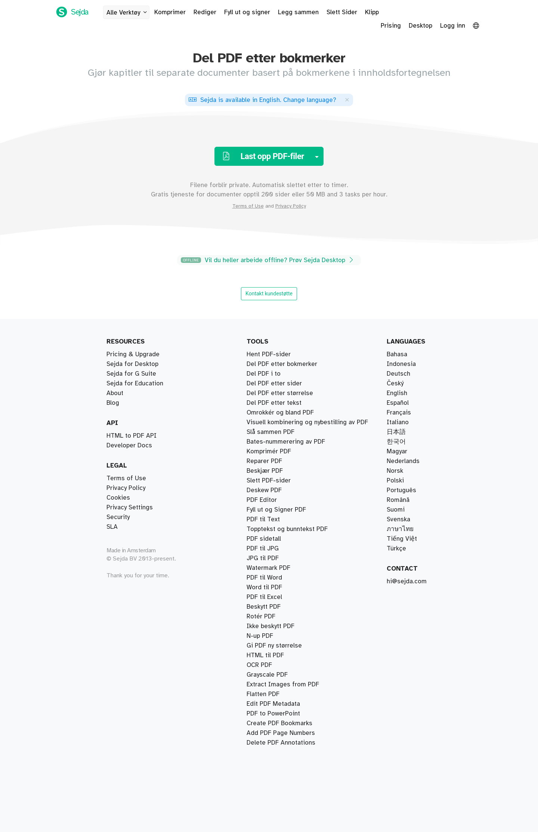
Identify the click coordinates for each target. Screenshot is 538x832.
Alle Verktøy (127, 12)
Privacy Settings (129, 507)
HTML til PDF (265, 655)
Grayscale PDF (267, 674)
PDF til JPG (263, 548)
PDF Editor (262, 500)
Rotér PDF (261, 616)
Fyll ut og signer (247, 12)
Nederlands (403, 461)
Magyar (397, 451)
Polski (395, 480)
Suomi (396, 509)
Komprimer (170, 12)
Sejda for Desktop (132, 364)
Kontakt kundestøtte (269, 294)
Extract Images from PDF (283, 684)
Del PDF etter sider (274, 383)
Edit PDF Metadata (273, 704)
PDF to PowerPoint (273, 713)
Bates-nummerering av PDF (286, 441)
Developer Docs (129, 445)
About (114, 393)
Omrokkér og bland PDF (280, 412)
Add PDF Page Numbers (281, 733)
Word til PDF (264, 587)
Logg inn (452, 25)
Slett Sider (342, 12)
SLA (112, 527)
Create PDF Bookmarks (279, 723)
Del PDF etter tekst (274, 403)
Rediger (205, 12)
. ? (262, 100)
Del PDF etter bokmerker (282, 364)
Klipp (372, 12)
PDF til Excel (264, 597)
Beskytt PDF (264, 606)
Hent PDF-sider (269, 354)
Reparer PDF (264, 461)
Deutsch (398, 373)
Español (398, 403)
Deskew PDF (264, 490)
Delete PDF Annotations (281, 742)
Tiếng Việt (402, 538)
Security (118, 517)
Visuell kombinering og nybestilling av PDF (307, 422)
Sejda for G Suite (131, 373)
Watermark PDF (268, 568)
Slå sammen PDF (270, 432)
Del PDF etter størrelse (280, 393)
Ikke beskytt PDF (270, 626)
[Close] (347, 99)
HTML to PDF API (131, 435)
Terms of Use (248, 206)
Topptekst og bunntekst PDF (287, 529)
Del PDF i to (264, 373)
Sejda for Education (134, 383)
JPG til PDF (263, 558)
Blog (112, 403)
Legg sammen (298, 12)
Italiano (398, 422)
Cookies (118, 497)
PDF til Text (263, 519)
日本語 (396, 432)
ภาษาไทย (400, 529)
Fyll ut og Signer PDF (276, 509)
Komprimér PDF (269, 451)
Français (399, 412)
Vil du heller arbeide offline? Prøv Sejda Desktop (268, 260)
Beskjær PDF (265, 471)
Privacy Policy (290, 206)
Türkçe (396, 548)
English (397, 393)
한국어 (396, 441)
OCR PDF (259, 665)
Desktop (420, 25)
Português (401, 490)
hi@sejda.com (407, 581)
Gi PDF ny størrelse (274, 645)
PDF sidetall (264, 538)
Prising (391, 25)
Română (398, 500)
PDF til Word (264, 577)
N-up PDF (260, 636)
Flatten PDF (263, 694)
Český (395, 383)
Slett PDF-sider (269, 480)
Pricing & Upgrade (133, 354)
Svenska (398, 519)
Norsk (395, 471)
